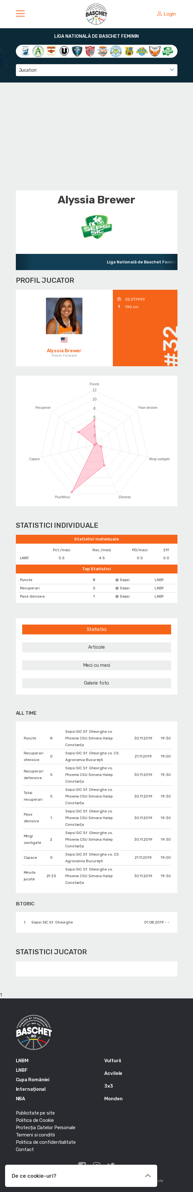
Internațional (31, 1089)
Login (166, 14)
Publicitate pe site (35, 1113)
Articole (96, 647)
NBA (20, 1099)
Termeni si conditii (35, 1135)
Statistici (96, 629)
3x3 (108, 1086)
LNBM (22, 1060)
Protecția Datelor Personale (45, 1127)
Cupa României (33, 1080)
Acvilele (113, 1073)
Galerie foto (96, 683)
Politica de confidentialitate (46, 1142)
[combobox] (96, 70)
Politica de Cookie (35, 1120)
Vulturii (112, 1060)
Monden (113, 1099)
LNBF (22, 1070)
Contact (25, 1149)
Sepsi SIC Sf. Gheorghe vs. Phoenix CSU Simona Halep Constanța (89, 738)
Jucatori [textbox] (27, 70)
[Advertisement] (96, 136)
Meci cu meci (96, 665)
